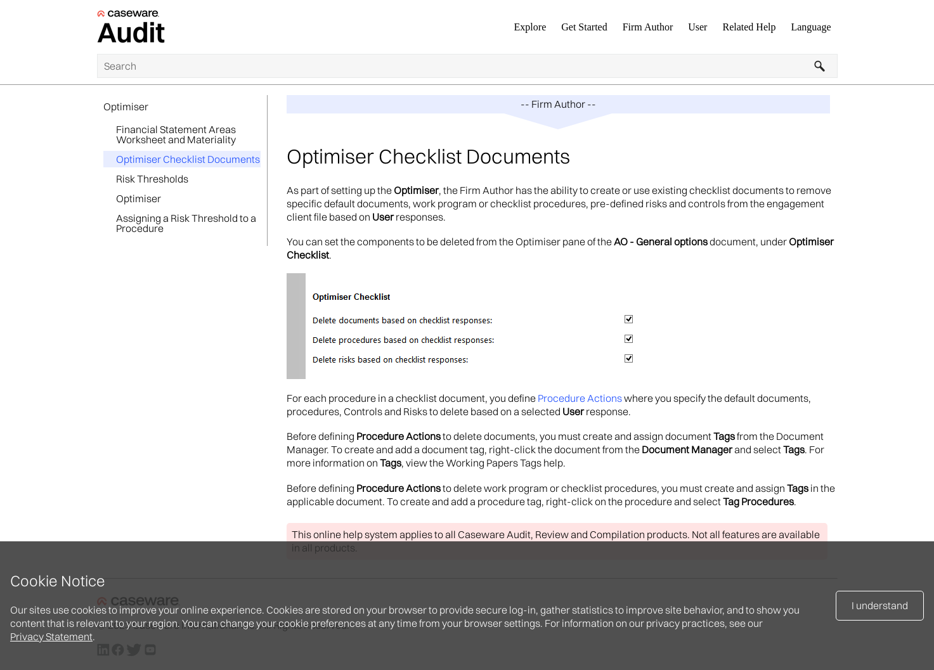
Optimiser (125, 106)
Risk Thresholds (152, 178)
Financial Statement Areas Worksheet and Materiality (176, 134)
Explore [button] (530, 27)
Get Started (584, 27)
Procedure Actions (580, 398)
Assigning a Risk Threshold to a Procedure (186, 223)
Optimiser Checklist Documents (188, 159)
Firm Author (648, 27)
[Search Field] (467, 66)
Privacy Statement (51, 636)
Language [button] (811, 27)
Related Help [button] (748, 27)
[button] (820, 66)
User (697, 27)
